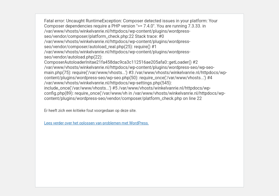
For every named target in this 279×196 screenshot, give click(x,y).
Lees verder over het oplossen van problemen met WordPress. (96, 123)
